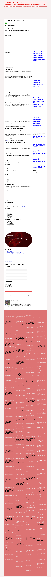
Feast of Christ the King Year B (19, 416)
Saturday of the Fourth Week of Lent (30, 398)
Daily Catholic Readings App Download (12, 290)
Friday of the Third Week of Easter (30, 494)
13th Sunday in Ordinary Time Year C (9, 439)
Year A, (43, 380)
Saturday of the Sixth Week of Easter (30, 556)
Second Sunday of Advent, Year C (19, 447)
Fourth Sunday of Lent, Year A (29, 385)
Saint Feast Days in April (18, 553)
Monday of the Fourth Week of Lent (30, 390)
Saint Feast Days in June (18, 556)
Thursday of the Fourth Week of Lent (30, 395)
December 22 (17, 500)
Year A (42, 461)
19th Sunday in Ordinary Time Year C (9, 497)
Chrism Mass (38, 372)
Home (5, 6)
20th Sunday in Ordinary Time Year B (9, 505)
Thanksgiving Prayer (28, 565)
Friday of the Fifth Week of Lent (30, 415)
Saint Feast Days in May (18, 554)
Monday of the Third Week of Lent (30, 370)
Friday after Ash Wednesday (29, 318)
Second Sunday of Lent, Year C (29, 348)
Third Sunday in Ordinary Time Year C (9, 341)
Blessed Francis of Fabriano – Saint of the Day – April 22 (14, 252)
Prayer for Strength (28, 568)
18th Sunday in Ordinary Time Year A (9, 484)
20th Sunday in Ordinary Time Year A (9, 503)
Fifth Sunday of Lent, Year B (29, 405)
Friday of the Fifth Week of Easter (30, 534)
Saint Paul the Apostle (26, 145)
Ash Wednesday (39, 360)
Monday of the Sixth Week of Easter (30, 547)
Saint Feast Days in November (19, 564)
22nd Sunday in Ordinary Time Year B (9, 524)
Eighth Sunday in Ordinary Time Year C (9, 390)
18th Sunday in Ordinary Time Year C (9, 487)
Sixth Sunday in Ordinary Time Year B (9, 367)
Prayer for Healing (28, 567)
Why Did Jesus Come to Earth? (40, 544)
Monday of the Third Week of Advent (19, 472)
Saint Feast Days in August (18, 559)
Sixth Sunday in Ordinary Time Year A (9, 365)
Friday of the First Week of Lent (29, 337)
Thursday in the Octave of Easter (30, 450)
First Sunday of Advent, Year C (19, 426)
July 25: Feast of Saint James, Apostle (41, 419)
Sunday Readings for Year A (40, 526)
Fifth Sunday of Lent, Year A (29, 403)
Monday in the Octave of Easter (30, 445)
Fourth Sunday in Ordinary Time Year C (9, 349)
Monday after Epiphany (18, 533)
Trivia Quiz (30, 6)
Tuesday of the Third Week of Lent (30, 372)
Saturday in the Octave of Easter (30, 453)
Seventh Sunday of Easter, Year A (41, 319)
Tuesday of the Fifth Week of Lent (30, 410)
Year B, (44, 380)
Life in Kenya (35, 172)
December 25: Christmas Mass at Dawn (20, 512)
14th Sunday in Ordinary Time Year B (9, 447)
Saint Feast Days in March (18, 551)
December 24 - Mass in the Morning (19, 503)
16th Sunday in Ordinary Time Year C (9, 468)
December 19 (17, 495)
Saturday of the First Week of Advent (19, 437)
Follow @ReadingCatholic (8, 261)
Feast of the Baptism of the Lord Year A (9, 316)
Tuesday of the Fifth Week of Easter (30, 529)
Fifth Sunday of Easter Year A (29, 522)
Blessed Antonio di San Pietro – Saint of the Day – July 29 (14, 254)
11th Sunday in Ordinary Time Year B (9, 418)
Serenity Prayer (28, 560)
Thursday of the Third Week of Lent (30, 375)
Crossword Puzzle (36, 6)
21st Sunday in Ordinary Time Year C (9, 516)
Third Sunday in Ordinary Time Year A (9, 338)
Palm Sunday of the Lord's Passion (41, 368)
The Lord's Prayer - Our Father (40, 546)
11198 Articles (22, 300)
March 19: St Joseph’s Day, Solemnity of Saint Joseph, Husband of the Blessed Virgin (41, 363)
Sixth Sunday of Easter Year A (29, 542)
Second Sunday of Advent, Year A (19, 444)
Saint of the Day (24, 6)
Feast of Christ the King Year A (19, 414)
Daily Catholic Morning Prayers (40, 557)
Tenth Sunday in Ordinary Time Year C (9, 410)
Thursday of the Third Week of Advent (20, 478)
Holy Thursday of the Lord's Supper (30, 430)
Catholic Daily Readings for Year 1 (41, 534)
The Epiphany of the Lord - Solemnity (41, 351)
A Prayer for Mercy (9, 251)
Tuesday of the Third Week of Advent (20, 474)
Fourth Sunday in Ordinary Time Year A (9, 346)
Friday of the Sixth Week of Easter (30, 554)
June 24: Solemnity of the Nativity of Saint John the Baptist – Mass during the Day (41, 410)
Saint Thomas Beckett (25, 102)
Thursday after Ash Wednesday (30, 317)
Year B (44, 461)
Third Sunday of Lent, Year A (29, 365)
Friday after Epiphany (18, 540)
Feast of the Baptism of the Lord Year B (9, 318)
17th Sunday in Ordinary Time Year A (9, 474)
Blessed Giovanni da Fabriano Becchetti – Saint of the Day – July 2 (16, 253)
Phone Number (8, 278)
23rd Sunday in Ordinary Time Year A (9, 532)
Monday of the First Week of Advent (19, 428)
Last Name (7, 275)
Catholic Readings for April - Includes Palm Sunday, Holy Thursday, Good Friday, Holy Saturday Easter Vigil (41, 502)
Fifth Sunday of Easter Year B (29, 524)
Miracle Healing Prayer (28, 570)
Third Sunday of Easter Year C (29, 485)
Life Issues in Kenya (36, 173)
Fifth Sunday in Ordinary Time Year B (9, 357)
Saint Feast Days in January (18, 548)
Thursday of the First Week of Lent (30, 335)
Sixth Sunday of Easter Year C (29, 545)
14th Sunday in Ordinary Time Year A (9, 445)
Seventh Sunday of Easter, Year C (41, 322)
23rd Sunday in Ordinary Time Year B (9, 534)
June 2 (7, 140)
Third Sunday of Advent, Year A (19, 467)
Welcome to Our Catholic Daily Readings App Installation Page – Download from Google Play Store (18, 293)
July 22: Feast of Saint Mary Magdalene (41, 417)
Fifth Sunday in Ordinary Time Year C (9, 359)
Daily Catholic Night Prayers (40, 561)
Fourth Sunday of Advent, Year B (19, 488)
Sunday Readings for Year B (40, 528)
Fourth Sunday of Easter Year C (30, 505)
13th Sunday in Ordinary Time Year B (9, 437)
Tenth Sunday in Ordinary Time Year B (9, 408)
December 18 (17, 493)
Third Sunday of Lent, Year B (29, 367)
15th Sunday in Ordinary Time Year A (9, 455)
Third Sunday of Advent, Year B (19, 469)
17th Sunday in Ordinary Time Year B (9, 476)
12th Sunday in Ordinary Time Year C (9, 429)
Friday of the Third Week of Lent (30, 377)
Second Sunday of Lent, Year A (29, 345)
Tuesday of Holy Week (28, 427)
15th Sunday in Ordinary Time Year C (9, 458)
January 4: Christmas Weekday (19, 527)
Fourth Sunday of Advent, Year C (19, 490)
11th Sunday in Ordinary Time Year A (9, 416)
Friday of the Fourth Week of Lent (30, 396)
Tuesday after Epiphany (18, 535)
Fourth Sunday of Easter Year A (30, 502)
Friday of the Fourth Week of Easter (30, 514)
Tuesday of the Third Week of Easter (30, 488)
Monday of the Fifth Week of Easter (30, 527)
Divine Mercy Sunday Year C (29, 463)
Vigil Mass (41, 394)
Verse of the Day (17, 6)
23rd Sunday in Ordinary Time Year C (9, 526)
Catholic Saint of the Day (39, 567)
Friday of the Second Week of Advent (19, 458)
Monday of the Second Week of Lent (30, 350)
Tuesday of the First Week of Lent (30, 332)
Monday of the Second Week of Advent (20, 449)
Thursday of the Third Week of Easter (30, 492)
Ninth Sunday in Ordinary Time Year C (9, 400)
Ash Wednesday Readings (29, 315)
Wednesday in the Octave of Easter (30, 448)
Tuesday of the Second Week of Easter (30, 466)
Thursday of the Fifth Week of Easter (30, 532)
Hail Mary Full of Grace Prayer (40, 547)
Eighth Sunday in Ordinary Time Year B (9, 389)
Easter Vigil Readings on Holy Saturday (30, 436)
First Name (7, 272)
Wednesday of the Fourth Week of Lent (31, 393)
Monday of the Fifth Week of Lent (30, 408)
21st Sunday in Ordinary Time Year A (9, 513)
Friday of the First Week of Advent (19, 435)
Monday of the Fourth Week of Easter (30, 507)
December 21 (17, 498)
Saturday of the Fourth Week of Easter (30, 516)
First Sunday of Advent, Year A (19, 423)
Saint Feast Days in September (19, 561)
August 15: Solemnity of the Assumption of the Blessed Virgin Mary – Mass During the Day (41, 428)
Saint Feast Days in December (19, 566)
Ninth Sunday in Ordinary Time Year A (9, 397)
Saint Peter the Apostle (18, 145)
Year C (37, 381)
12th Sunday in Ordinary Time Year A (9, 426)
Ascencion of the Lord (39, 317)
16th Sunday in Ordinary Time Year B (9, 466)
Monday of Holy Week (28, 425)
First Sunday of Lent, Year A (29, 325)
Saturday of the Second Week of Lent (30, 359)
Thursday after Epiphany (18, 538)
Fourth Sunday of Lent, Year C (29, 388)
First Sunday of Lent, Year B (29, 327)
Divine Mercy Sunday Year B (29, 461)
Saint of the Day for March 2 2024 (11, 255)
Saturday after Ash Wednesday (30, 320)
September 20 (24, 206)
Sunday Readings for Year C (40, 530)
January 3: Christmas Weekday (19, 525)
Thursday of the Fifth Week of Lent (30, 413)
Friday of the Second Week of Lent (30, 357)
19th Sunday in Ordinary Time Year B (9, 495)
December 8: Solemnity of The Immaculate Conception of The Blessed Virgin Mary (41, 467)
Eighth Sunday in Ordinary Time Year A (9, 387)
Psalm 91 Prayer (28, 562)
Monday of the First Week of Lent (30, 330)
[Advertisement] (25, 13)
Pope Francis (9, 205)
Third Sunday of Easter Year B (29, 483)
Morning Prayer (10, 6)
